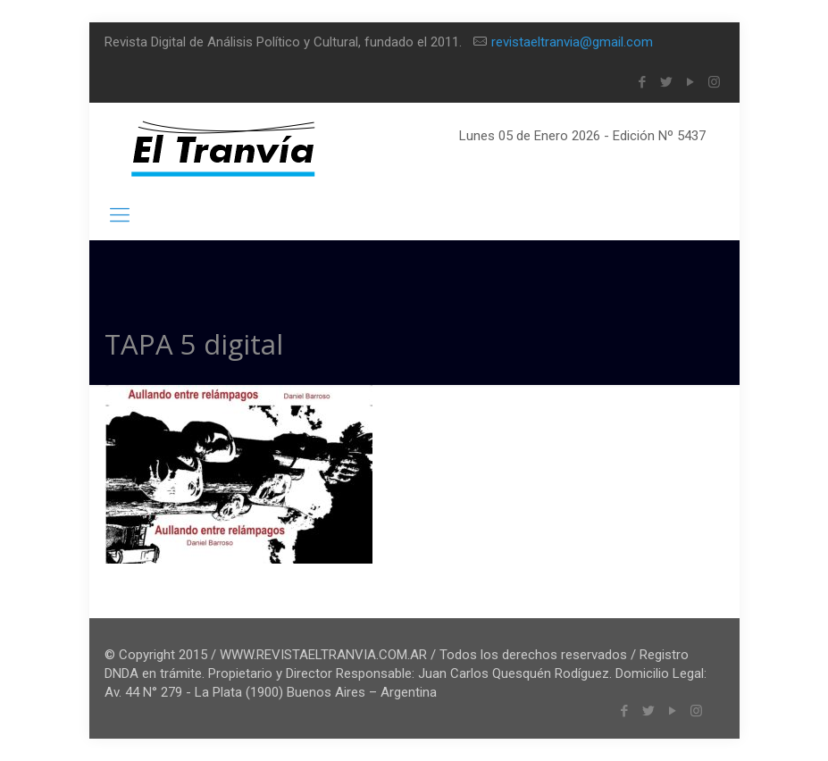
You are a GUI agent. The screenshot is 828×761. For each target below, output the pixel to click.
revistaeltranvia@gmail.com (572, 42)
